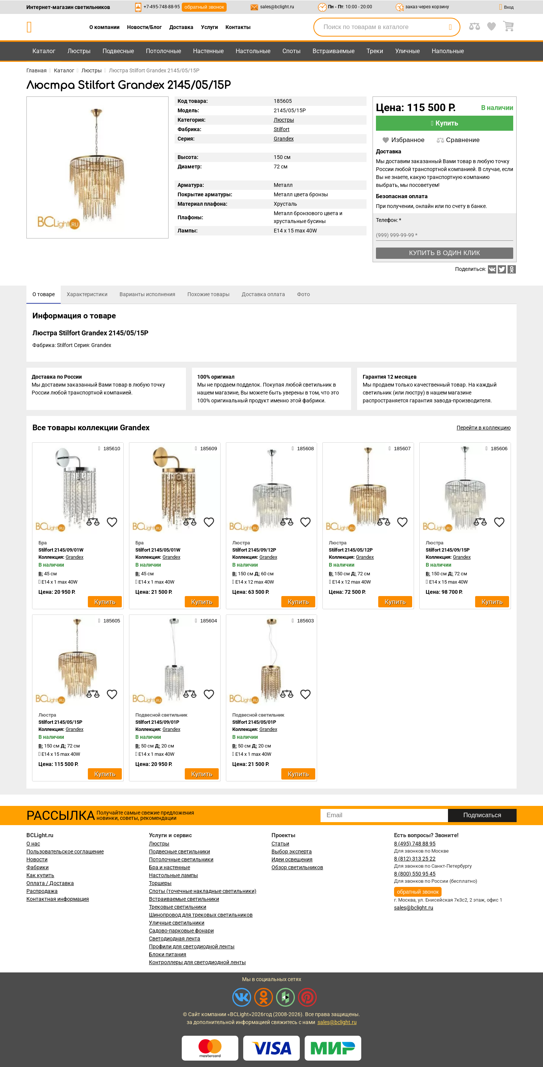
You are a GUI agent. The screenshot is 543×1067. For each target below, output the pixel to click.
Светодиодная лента (174, 939)
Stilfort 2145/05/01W (157, 551)
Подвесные (118, 51)
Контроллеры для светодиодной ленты (197, 962)
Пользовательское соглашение (65, 851)
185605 (109, 622)
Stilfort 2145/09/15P (447, 551)
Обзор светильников (297, 867)
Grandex (284, 139)
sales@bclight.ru (277, 6)
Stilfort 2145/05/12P (351, 551)
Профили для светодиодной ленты (192, 946)
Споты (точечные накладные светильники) (202, 891)
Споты (291, 51)
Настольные (253, 51)
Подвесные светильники (179, 851)
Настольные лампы (173, 875)
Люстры (78, 51)
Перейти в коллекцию (484, 429)
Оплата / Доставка (50, 883)
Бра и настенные (169, 867)
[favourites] (112, 523)
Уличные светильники (176, 923)
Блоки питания (167, 954)
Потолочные (163, 51)
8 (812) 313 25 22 (415, 859)
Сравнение (458, 140)
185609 (206, 450)
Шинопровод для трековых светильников (201, 915)
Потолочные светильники (181, 859)
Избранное (403, 140)
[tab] (43, 295)
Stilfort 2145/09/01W (60, 551)
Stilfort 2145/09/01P (157, 723)
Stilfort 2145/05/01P (254, 723)
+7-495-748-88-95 (162, 6)
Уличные (407, 51)
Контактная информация (57, 899)
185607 (400, 450)
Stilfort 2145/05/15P (60, 723)
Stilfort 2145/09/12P (254, 551)
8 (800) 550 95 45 (415, 874)
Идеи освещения (292, 859)
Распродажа (42, 891)
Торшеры (160, 883)
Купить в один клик (444, 253)
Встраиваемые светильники (184, 899)
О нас (33, 844)
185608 (303, 450)
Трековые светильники (177, 907)
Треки (375, 51)
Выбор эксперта (292, 851)
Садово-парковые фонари (181, 931)
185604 (206, 622)
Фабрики (37, 867)
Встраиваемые (333, 51)
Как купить (40, 875)
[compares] (93, 523)
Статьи (280, 844)
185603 (303, 622)
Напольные (448, 51)
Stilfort (282, 129)
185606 (497, 450)
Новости (37, 859)
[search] (450, 27)
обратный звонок (204, 7)
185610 (109, 450)
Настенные (208, 51)
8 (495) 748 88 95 (415, 844)
